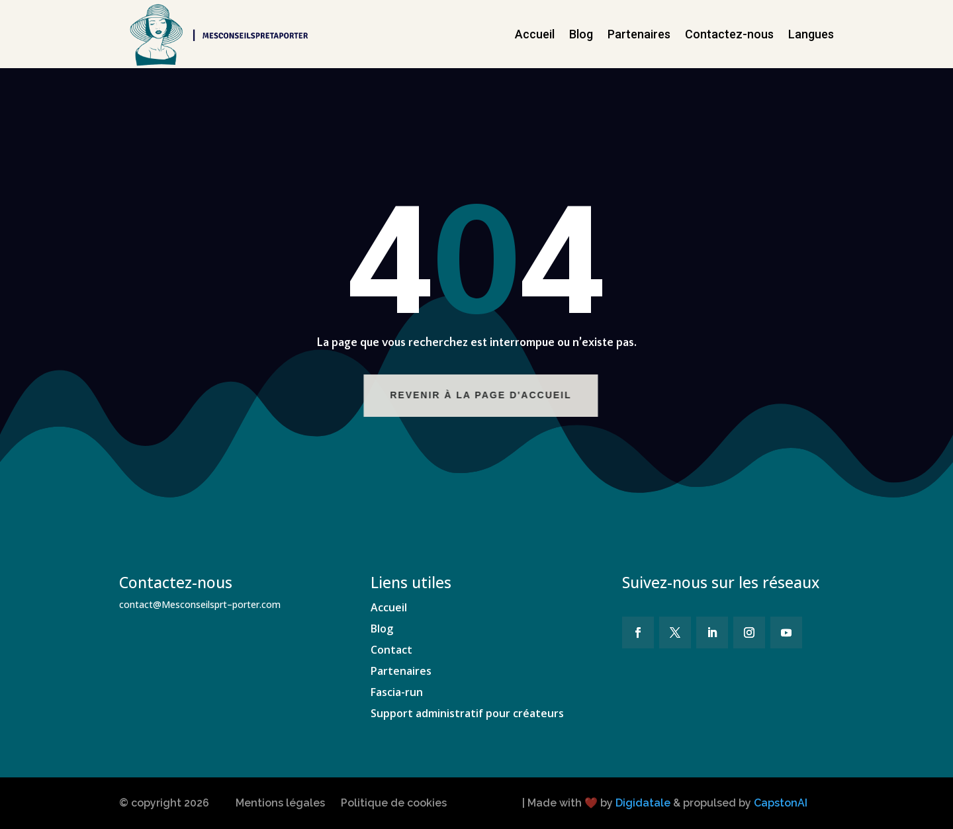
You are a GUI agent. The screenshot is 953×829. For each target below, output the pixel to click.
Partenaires (639, 34)
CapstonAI (780, 803)
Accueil (535, 34)
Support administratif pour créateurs (467, 713)
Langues (811, 34)
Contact (391, 649)
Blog (581, 34)
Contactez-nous (729, 34)
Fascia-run (397, 692)
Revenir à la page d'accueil (494, 395)
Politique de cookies (394, 803)
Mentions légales (280, 803)
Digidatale (642, 803)
